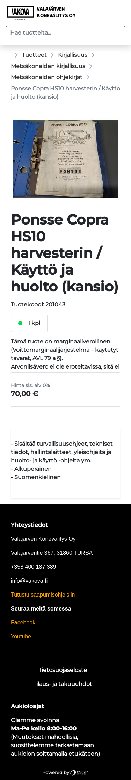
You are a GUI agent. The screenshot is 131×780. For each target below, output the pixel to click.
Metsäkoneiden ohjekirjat (46, 77)
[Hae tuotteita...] (58, 32)
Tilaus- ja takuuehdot (62, 684)
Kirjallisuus (72, 55)
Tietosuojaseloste (62, 670)
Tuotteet (34, 55)
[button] (117, 32)
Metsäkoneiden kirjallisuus (48, 66)
